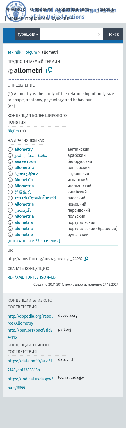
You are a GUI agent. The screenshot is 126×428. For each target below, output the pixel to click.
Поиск (113, 34)
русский (61, 18)
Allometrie (24, 204)
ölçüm (31, 52)
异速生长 (23, 192)
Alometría (24, 179)
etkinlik (14, 52)
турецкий (26, 34)
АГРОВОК (15, 9)
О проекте (41, 9)
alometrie (24, 234)
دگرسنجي (23, 210)
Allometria (24, 186)
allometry (24, 149)
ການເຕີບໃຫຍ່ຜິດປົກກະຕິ (35, 198)
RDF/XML (16, 277)
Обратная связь (74, 9)
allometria (24, 167)
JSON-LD (48, 277)
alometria (24, 222)
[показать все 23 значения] (34, 240)
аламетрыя (25, 161)
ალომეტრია (26, 173)
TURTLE (31, 277)
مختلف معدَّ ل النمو (31, 155)
